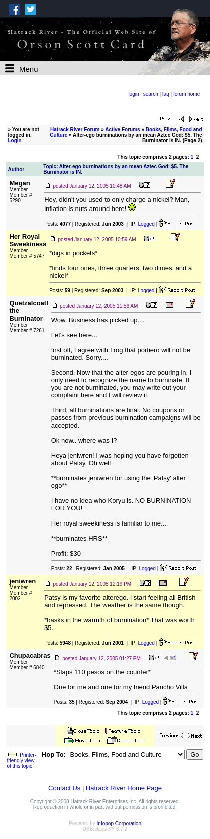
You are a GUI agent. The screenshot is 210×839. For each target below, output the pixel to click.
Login (14, 140)
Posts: (57, 224)
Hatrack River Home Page (124, 788)
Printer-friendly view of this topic (21, 760)
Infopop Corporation (119, 823)
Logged (146, 224)
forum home (186, 94)
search (150, 94)
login (133, 94)
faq (165, 94)
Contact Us (64, 788)
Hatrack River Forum (74, 129)
